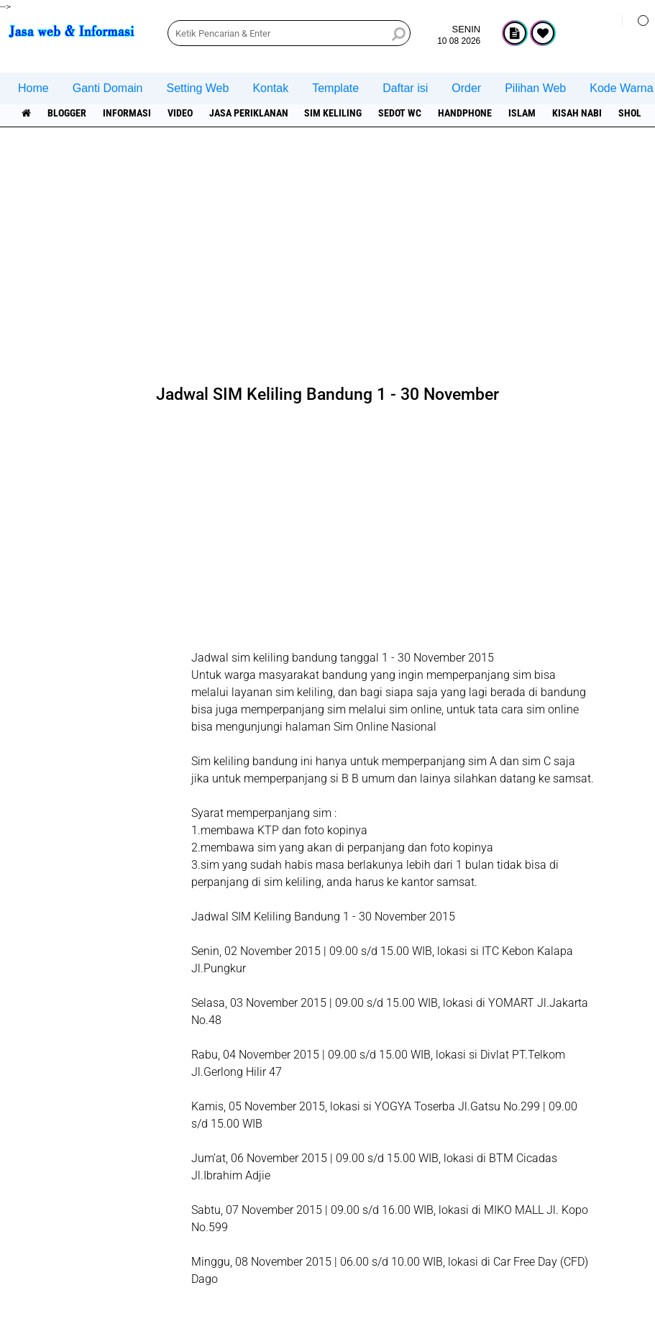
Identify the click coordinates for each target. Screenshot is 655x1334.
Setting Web (198, 88)
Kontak (270, 88)
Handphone (466, 113)
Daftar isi (405, 88)
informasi (127, 113)
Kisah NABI (578, 113)
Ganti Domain (108, 88)
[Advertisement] (331, 251)
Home (33, 88)
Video (180, 113)
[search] (289, 33)
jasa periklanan (248, 113)
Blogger (66, 113)
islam (522, 113)
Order (466, 88)
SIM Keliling (333, 113)
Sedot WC (400, 113)
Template (335, 88)
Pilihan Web (535, 88)
